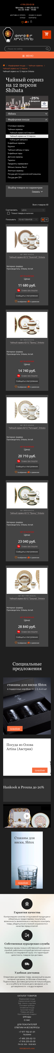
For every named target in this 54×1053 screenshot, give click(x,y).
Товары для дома (27, 1012)
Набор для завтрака (19, 139)
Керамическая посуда (27, 1001)
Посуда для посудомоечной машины (24, 174)
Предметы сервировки (18, 163)
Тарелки (11, 160)
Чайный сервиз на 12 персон (15, 68)
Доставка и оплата (17, 15)
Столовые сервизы (16, 126)
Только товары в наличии (20, 213)
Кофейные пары (15, 153)
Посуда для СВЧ (15, 177)
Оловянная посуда (27, 1007)
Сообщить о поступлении (27, 296)
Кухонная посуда (27, 1010)
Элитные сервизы (15, 170)
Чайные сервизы (36, 65)
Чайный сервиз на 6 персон (22, 132)
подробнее (15, 728)
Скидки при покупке (29, 290)
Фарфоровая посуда (16, 65)
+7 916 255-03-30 (27, 4)
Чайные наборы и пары (18, 150)
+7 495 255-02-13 (31, 7)
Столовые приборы (27, 1005)
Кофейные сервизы (16, 143)
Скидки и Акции (35, 15)
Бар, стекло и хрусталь (27, 1003)
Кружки (11, 146)
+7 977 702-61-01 (27, 1031)
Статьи (22, 18)
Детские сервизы (15, 157)
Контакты (32, 18)
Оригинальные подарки (27, 1014)
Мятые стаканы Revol (17, 167)
